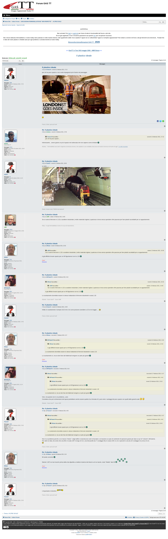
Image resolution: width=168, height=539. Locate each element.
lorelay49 (24, 58)
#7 (42, 307)
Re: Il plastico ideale (49, 130)
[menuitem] (18, 18)
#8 (42, 335)
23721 (10, 147)
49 (9, 176)
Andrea (6, 143)
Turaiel (88, 531)
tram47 (6, 174)
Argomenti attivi (20, 25)
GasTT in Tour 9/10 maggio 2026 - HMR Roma (84, 50)
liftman (6, 257)
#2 (42, 132)
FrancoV (6, 80)
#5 (42, 245)
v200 (5, 227)
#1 (42, 69)
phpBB (78, 532)
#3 (42, 163)
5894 (10, 291)
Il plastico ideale (84, 55)
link (95, 35)
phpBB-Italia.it (88, 534)
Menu (8, 15)
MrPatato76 (7, 287)
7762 (10, 259)
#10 (43, 410)
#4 (42, 216)
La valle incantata (123, 146)
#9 (42, 368)
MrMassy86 (12, 58)
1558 (10, 82)
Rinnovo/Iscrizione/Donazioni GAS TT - (84, 42)
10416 (10, 229)
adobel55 (18, 58)
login (69, 33)
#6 (42, 277)
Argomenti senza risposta (8, 25)
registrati (75, 33)
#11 (43, 454)
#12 (43, 485)
